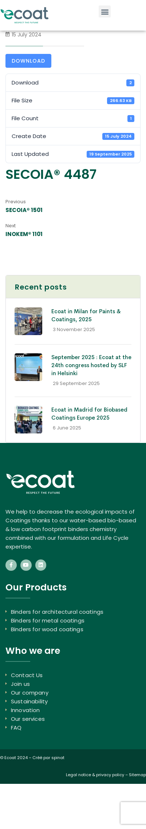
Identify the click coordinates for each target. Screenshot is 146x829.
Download (28, 60)
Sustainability (29, 701)
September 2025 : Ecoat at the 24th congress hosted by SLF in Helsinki (91, 365)
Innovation (25, 710)
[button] (105, 11)
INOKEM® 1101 (24, 234)
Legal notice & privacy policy (95, 775)
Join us (20, 684)
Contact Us (27, 675)
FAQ (16, 727)
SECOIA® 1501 (24, 210)
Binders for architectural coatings (57, 612)
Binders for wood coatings (47, 629)
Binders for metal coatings (47, 620)
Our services (28, 719)
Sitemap (137, 775)
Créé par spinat (48, 758)
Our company (29, 692)
